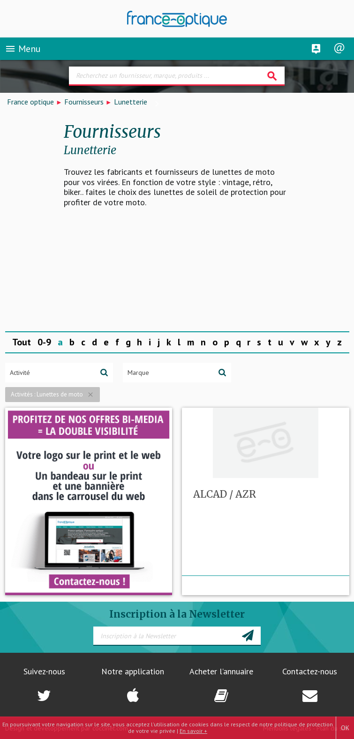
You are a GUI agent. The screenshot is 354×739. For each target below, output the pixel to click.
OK (345, 728)
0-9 (44, 342)
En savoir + (193, 730)
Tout (21, 342)
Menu (23, 48)
